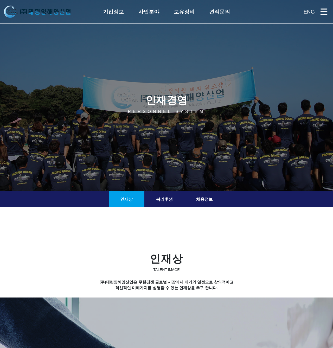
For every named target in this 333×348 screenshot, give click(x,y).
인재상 (126, 199)
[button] (113, 12)
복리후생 (164, 199)
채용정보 (204, 199)
